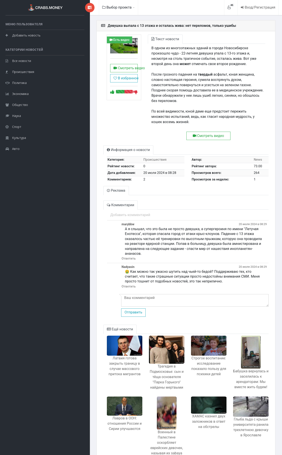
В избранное (99, 82)
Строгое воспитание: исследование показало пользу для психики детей (198, 355)
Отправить (105, 297)
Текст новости (144, 39)
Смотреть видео (101, 72)
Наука (13, 115)
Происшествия (20, 71)
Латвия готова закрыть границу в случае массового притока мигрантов (100, 354)
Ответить (100, 243)
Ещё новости (92, 313)
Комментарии (92, 194)
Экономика (17, 93)
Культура (16, 137)
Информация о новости (100, 139)
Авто (13, 148)
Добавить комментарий (102, 204)
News (255, 149)
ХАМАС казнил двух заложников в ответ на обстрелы (198, 409)
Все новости (18, 60)
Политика (16, 82)
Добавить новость (23, 35)
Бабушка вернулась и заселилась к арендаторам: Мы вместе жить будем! (247, 363)
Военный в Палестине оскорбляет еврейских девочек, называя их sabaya (149, 424)
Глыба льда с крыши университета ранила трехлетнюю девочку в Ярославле (247, 415)
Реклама (88, 180)
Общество (17, 104)
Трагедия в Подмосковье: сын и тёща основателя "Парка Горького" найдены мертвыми (149, 363)
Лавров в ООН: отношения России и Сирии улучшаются (100, 411)
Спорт (13, 126)
